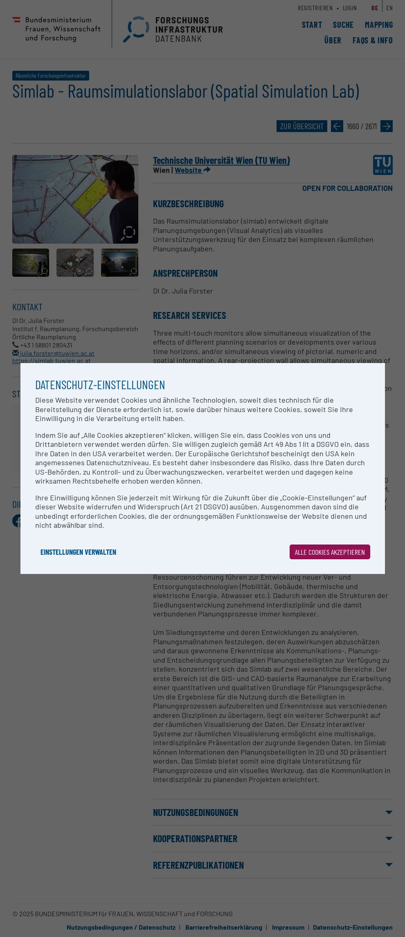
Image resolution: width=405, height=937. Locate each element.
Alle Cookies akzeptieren (330, 551)
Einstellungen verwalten (78, 551)
